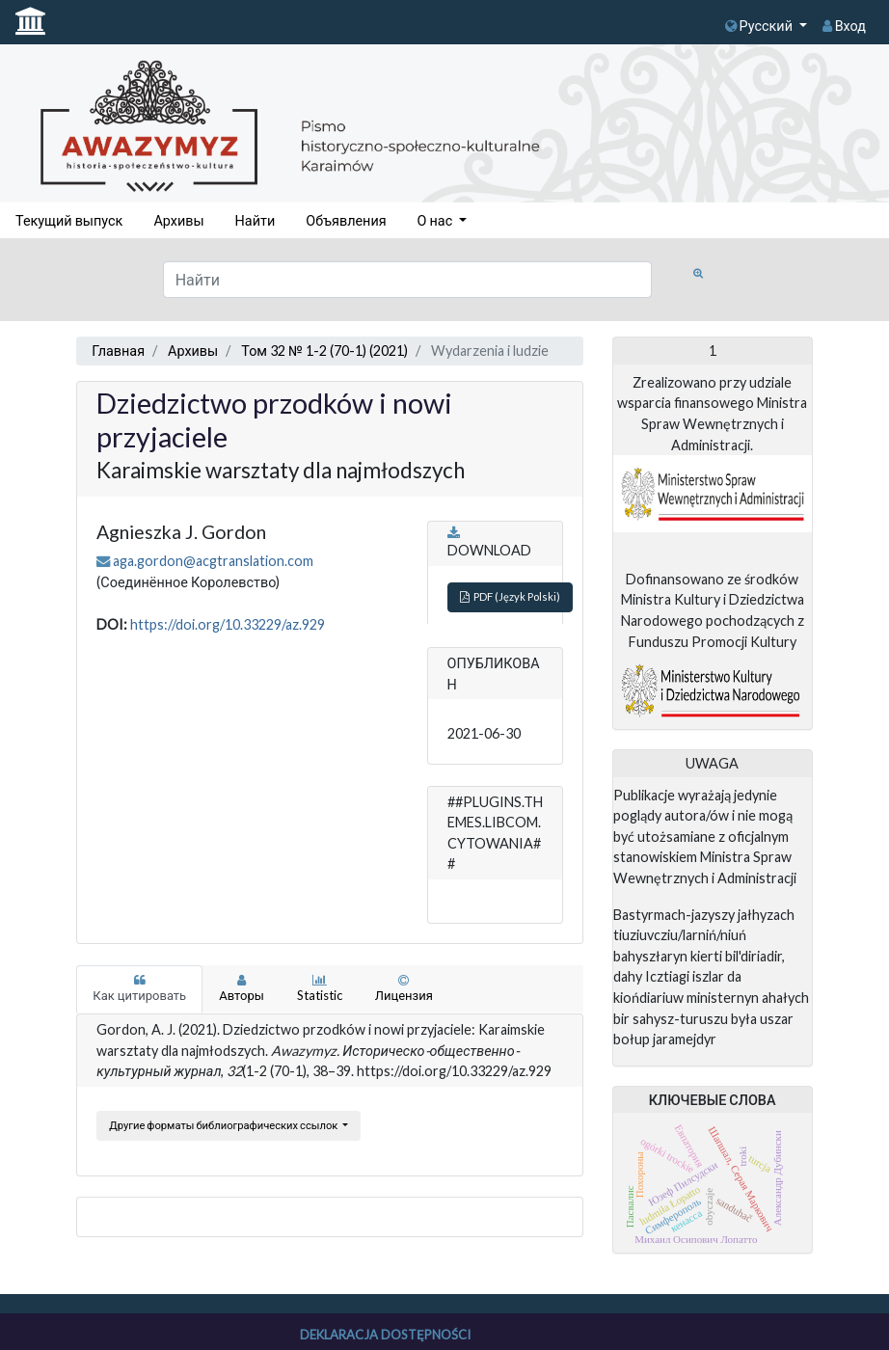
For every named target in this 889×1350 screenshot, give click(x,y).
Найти (255, 220)
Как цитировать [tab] (139, 988)
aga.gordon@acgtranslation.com (213, 561)
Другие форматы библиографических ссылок (224, 1125)
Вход (844, 25)
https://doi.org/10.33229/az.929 (227, 624)
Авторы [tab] (241, 988)
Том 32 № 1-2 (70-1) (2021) (324, 350)
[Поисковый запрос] (408, 279)
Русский (760, 25)
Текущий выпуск (68, 220)
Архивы (178, 220)
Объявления (346, 220)
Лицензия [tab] (404, 988)
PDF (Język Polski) (510, 596)
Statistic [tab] (319, 988)
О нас (437, 220)
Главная (118, 350)
